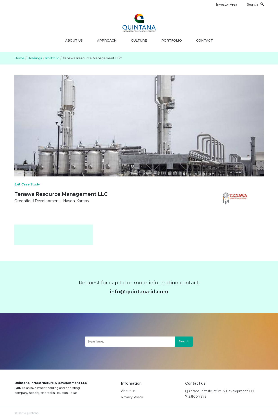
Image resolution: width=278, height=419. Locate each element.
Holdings (34, 58)
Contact (204, 40)
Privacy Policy (132, 397)
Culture (139, 40)
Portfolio (171, 40)
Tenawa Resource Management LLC (92, 58)
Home (19, 58)
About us (74, 40)
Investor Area (226, 4)
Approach (107, 40)
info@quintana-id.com (139, 292)
